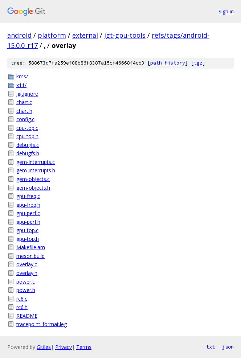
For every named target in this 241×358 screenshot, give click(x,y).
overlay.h (26, 272)
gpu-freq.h (28, 204)
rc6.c (21, 298)
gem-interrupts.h (35, 170)
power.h (25, 290)
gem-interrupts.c (35, 162)
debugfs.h (27, 153)
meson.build (30, 255)
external (85, 35)
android (19, 35)
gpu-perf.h (28, 221)
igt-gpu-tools (125, 35)
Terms (83, 346)
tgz (198, 63)
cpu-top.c (27, 127)
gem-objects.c (33, 179)
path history (167, 63)
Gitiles (44, 346)
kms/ (22, 76)
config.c (25, 119)
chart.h (24, 110)
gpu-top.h (27, 238)
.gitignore (27, 93)
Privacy (63, 346)
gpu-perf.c (28, 213)
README (26, 315)
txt (210, 346)
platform (52, 35)
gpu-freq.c (28, 196)
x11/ (21, 85)
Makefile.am (30, 247)
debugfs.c (27, 144)
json (228, 346)
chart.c (24, 102)
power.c (25, 281)
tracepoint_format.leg (41, 324)
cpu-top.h (27, 136)
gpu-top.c (27, 230)
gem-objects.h (33, 187)
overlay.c (26, 264)
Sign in (226, 11)
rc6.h (22, 307)
